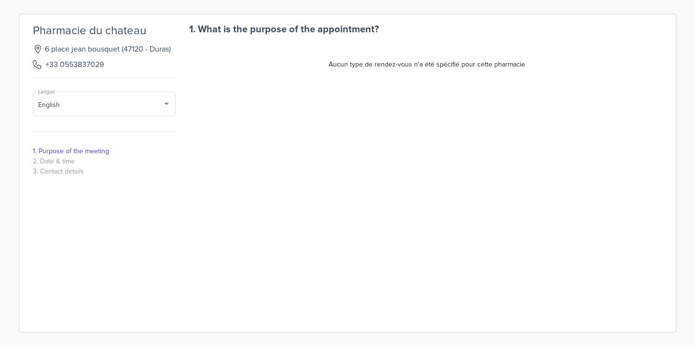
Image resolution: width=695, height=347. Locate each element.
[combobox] (104, 105)
